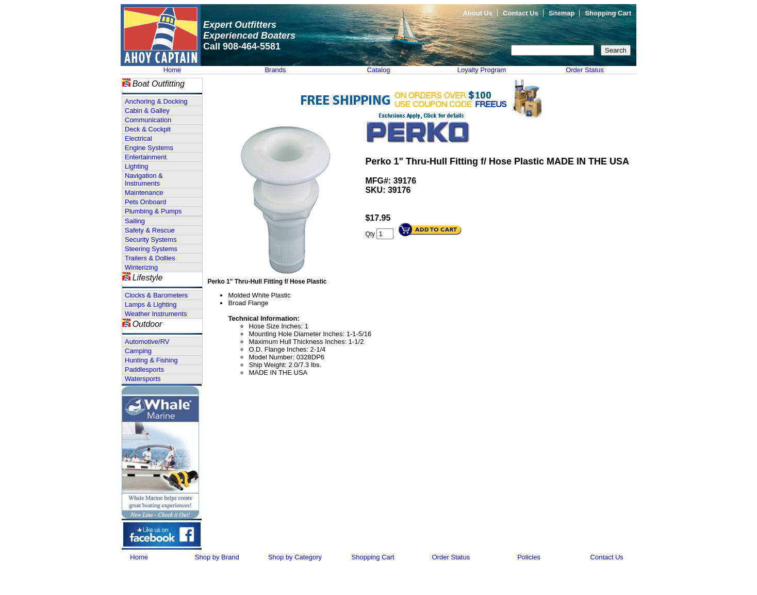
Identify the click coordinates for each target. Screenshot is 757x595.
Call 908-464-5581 (242, 46)
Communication (148, 120)
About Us (477, 13)
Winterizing (141, 267)
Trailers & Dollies (150, 258)
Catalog (378, 70)
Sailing (135, 221)
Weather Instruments (156, 314)
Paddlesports (144, 369)
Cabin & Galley (147, 110)
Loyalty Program (481, 70)
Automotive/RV (147, 341)
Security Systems (150, 239)
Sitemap (562, 13)
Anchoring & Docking (156, 101)
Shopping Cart (608, 13)
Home (172, 70)
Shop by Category (295, 557)
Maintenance (144, 192)
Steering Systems (151, 249)
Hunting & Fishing (151, 360)
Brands (275, 70)
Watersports (143, 379)
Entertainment (146, 157)
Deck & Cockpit (148, 129)
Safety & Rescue (150, 230)
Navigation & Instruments (144, 179)
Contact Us (520, 13)
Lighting (137, 166)
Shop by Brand (217, 557)
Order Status (585, 70)
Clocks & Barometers (156, 295)
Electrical (138, 138)
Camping (138, 351)
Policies (528, 557)
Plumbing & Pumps (153, 211)
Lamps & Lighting (150, 304)
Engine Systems (149, 148)
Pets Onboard (145, 202)
